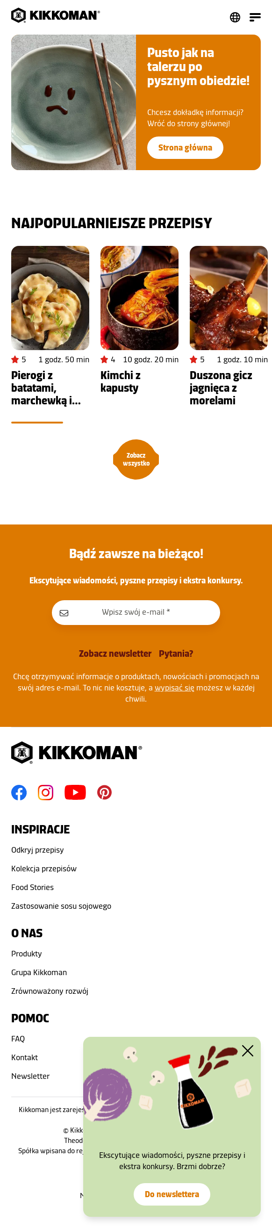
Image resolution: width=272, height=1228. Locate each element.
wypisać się (174, 687)
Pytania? (176, 653)
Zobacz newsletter (115, 653)
